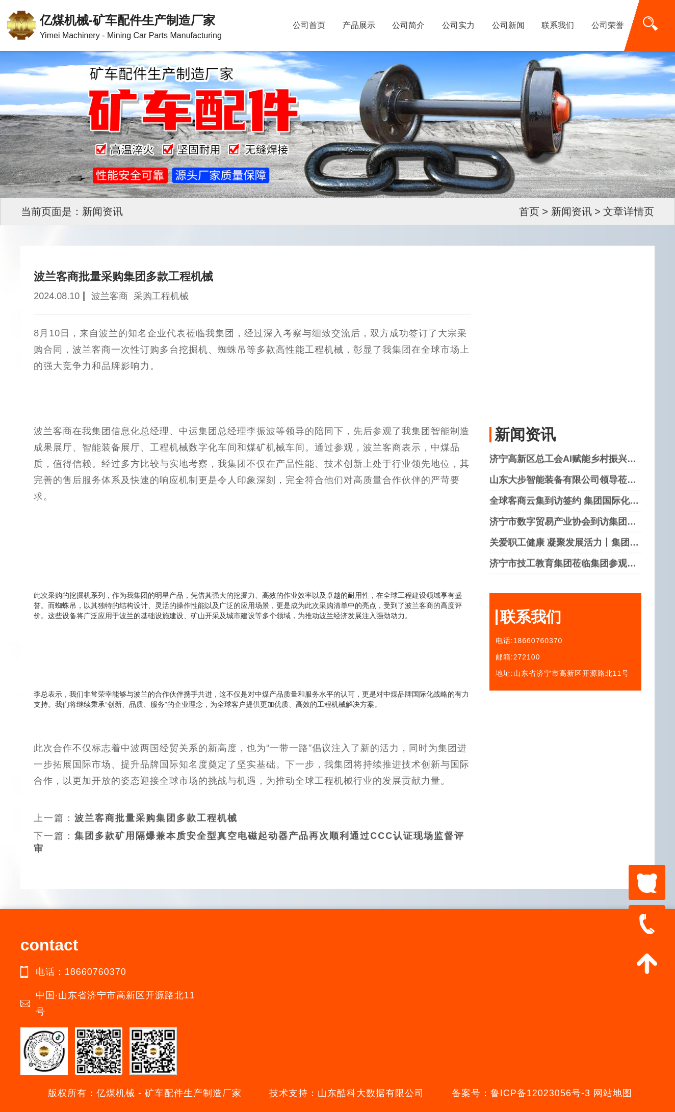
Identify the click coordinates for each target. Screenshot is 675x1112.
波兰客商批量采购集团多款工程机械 (156, 802)
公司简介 (408, 25)
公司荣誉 (607, 25)
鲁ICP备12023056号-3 (540, 1093)
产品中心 (517, 332)
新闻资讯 (571, 211)
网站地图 (612, 1093)
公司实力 (458, 25)
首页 (529, 211)
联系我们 (557, 25)
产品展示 (359, 25)
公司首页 (309, 25)
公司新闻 (508, 25)
